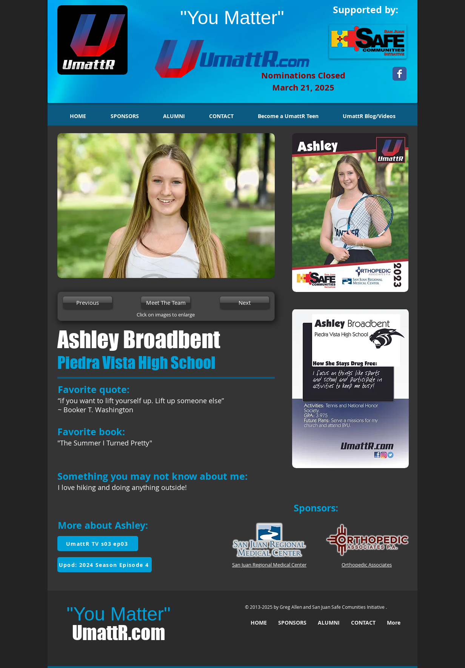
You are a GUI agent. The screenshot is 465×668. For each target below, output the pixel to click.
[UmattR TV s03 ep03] (97, 543)
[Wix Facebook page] (399, 74)
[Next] (244, 302)
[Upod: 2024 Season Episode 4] (104, 564)
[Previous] (87, 302)
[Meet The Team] (165, 302)
